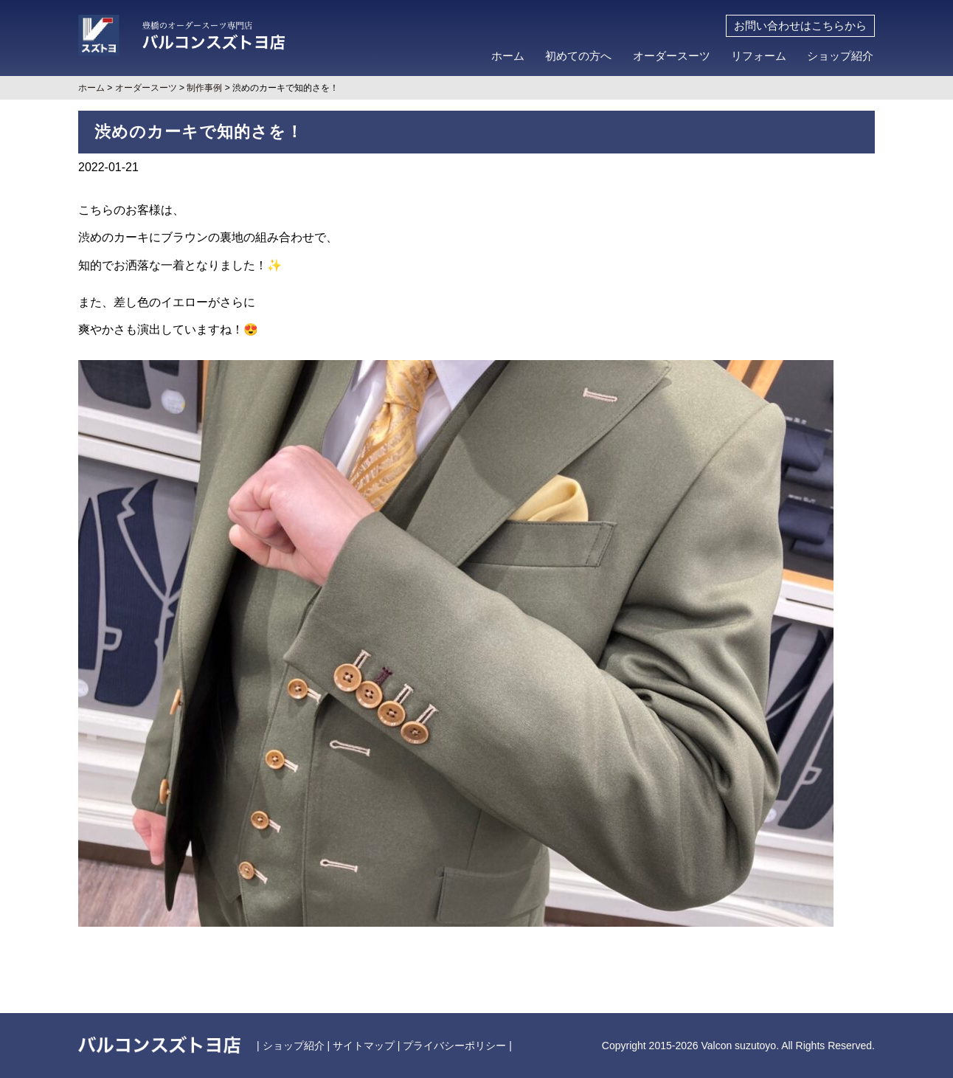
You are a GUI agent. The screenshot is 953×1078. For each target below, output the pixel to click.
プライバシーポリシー (454, 1045)
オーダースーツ (671, 56)
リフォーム (758, 56)
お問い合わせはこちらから (800, 26)
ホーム (507, 56)
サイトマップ (364, 1045)
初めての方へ (578, 56)
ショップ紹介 (840, 56)
